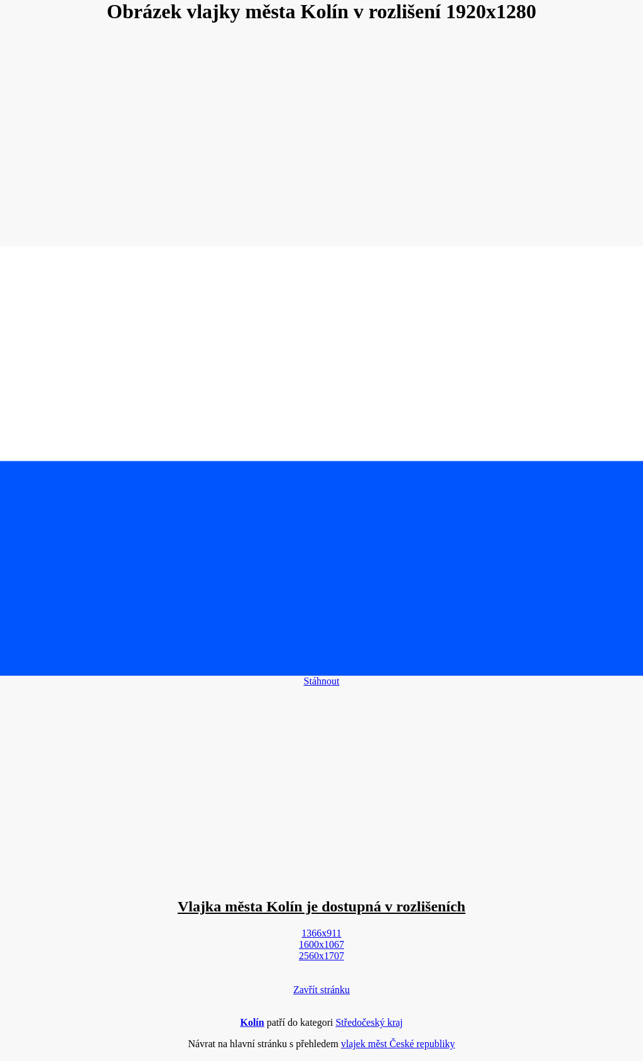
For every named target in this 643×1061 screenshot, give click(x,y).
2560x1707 (321, 955)
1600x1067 (321, 944)
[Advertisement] (321, 136)
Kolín (252, 1022)
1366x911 (321, 933)
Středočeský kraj (369, 1022)
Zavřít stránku (321, 989)
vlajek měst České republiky (398, 1043)
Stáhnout (322, 681)
